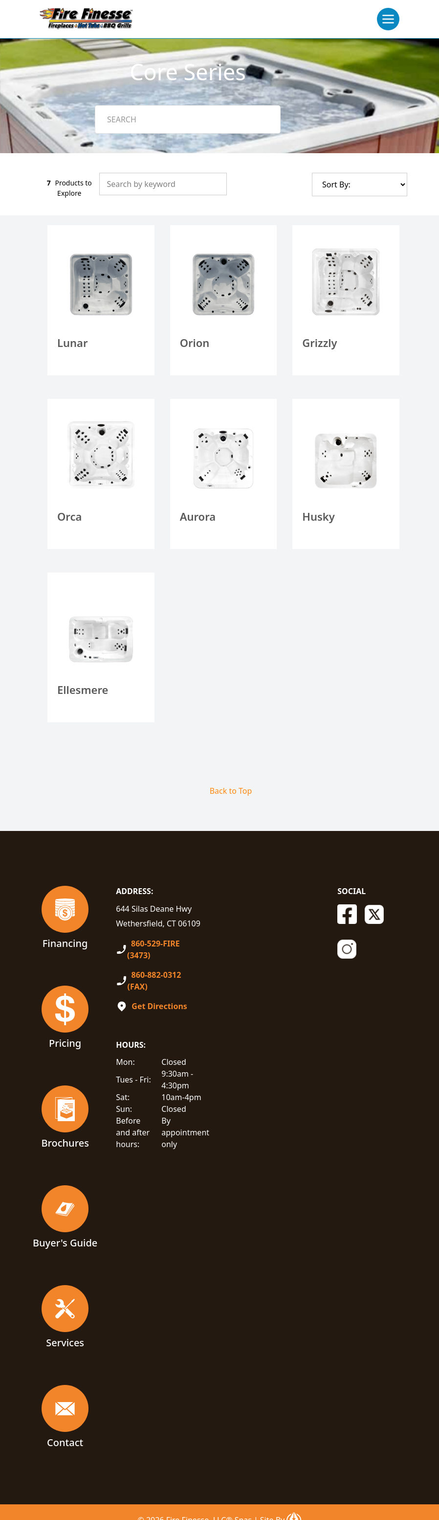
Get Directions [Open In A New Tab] (159, 1006)
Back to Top (231, 790)
